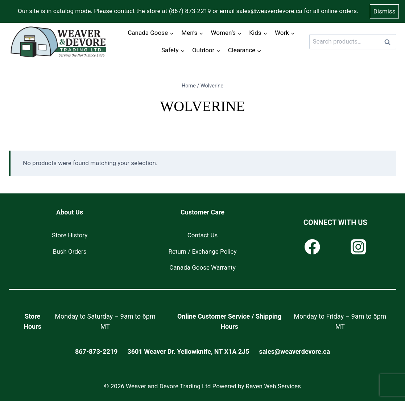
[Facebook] (312, 247)
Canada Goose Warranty (202, 267)
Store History (69, 235)
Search (389, 42)
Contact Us (202, 235)
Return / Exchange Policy (202, 251)
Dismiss (384, 11)
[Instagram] (358, 247)
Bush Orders (70, 251)
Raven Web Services (273, 386)
